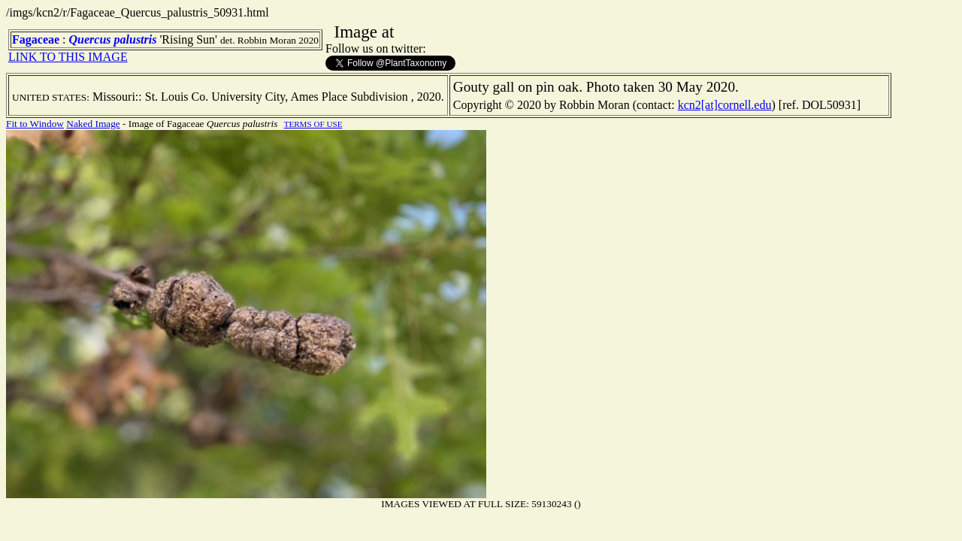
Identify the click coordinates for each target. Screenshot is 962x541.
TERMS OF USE (313, 123)
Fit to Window (35, 123)
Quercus (90, 39)
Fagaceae (35, 39)
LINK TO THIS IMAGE (68, 56)
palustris (135, 39)
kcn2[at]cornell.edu (725, 104)
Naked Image (92, 123)
